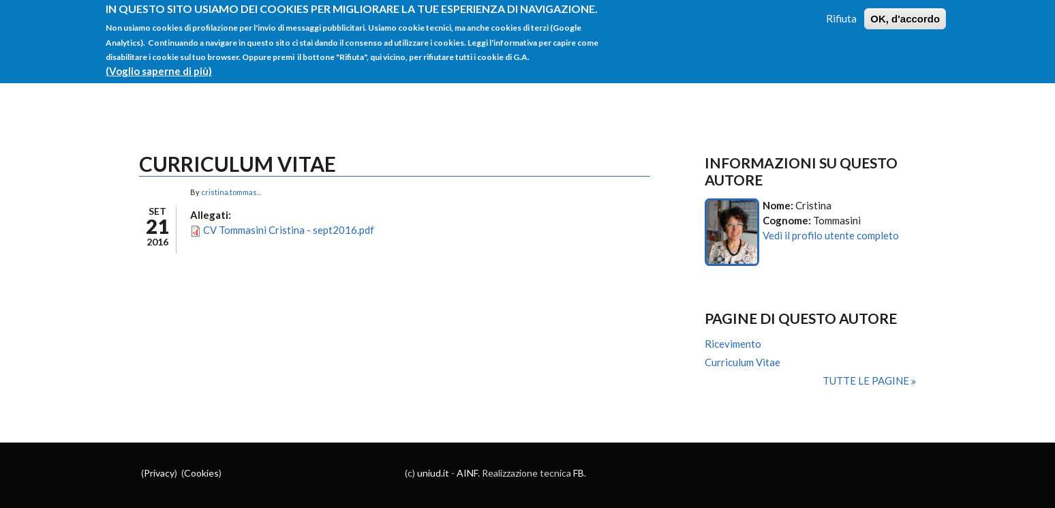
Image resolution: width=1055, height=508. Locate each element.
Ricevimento (733, 344)
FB (578, 473)
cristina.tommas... (231, 192)
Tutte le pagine (867, 380)
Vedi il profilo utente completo (831, 235)
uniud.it (433, 473)
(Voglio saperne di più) (159, 65)
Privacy (159, 473)
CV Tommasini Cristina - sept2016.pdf (288, 230)
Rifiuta (841, 12)
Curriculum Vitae (742, 362)
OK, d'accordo (905, 12)
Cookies (201, 473)
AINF (467, 473)
